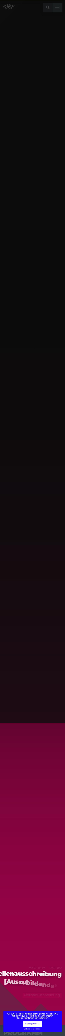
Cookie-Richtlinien (25, 1018)
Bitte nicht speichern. (32, 1029)
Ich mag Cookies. (32, 1024)
